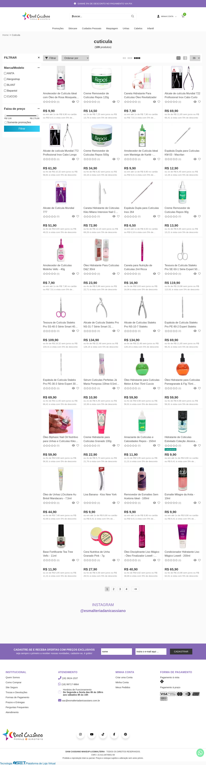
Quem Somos (13, 677)
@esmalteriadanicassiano (103, 611)
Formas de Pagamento (17, 697)
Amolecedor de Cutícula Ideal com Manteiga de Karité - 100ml (141, 153)
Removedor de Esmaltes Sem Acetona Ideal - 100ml (141, 496)
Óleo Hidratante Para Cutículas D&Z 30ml (101, 267)
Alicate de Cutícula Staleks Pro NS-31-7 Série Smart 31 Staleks (101, 325)
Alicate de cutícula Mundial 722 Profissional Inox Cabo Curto (182, 95)
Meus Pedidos (123, 687)
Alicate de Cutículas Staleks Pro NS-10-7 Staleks (140, 324)
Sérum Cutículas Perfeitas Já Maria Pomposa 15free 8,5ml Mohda (100, 382)
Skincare (72, 28)
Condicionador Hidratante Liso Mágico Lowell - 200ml (182, 553)
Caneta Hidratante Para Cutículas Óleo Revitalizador (140, 95)
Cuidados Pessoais (91, 28)
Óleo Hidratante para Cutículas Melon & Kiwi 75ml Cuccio (141, 382)
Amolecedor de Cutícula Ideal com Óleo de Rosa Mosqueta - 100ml (60, 96)
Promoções (58, 28)
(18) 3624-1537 (68, 678)
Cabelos (138, 28)
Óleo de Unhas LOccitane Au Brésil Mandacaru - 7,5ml (59, 496)
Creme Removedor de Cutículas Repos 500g (96, 152)
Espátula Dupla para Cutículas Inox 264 (141, 210)
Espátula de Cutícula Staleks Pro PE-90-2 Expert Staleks (181, 324)
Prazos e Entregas (15, 702)
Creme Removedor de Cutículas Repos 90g (177, 210)
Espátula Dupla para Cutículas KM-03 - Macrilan (182, 152)
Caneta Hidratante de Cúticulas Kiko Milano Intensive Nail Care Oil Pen (101, 210)
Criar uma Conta (124, 677)
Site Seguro (12, 687)
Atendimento (12, 712)
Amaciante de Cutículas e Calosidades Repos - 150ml (140, 439)
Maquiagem (112, 28)
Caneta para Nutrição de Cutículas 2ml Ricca (138, 267)
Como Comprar (13, 682)
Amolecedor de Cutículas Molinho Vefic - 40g (57, 267)
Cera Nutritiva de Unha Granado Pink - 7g (97, 553)
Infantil (150, 28)
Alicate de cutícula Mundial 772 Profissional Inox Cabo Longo (61, 152)
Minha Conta (122, 682)
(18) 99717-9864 (68, 684)
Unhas (126, 28)
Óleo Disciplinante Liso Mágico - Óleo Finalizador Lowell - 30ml (141, 554)
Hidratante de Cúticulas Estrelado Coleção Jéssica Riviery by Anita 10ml (180, 439)
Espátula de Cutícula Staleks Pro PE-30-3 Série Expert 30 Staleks (59, 382)
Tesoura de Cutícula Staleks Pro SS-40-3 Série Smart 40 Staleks (59, 325)
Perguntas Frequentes (17, 707)
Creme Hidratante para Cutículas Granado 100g (97, 439)
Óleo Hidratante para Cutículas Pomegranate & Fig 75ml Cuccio (182, 382)
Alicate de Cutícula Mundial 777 (58, 210)
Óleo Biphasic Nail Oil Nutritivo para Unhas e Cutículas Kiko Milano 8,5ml (60, 439)
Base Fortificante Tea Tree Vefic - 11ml (58, 553)
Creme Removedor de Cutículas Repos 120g (96, 95)
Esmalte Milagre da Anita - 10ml (180, 496)
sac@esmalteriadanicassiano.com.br (79, 700)
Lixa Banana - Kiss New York (100, 494)
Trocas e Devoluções (16, 692)
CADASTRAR (181, 651)
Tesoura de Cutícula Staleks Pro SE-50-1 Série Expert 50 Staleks (181, 268)
